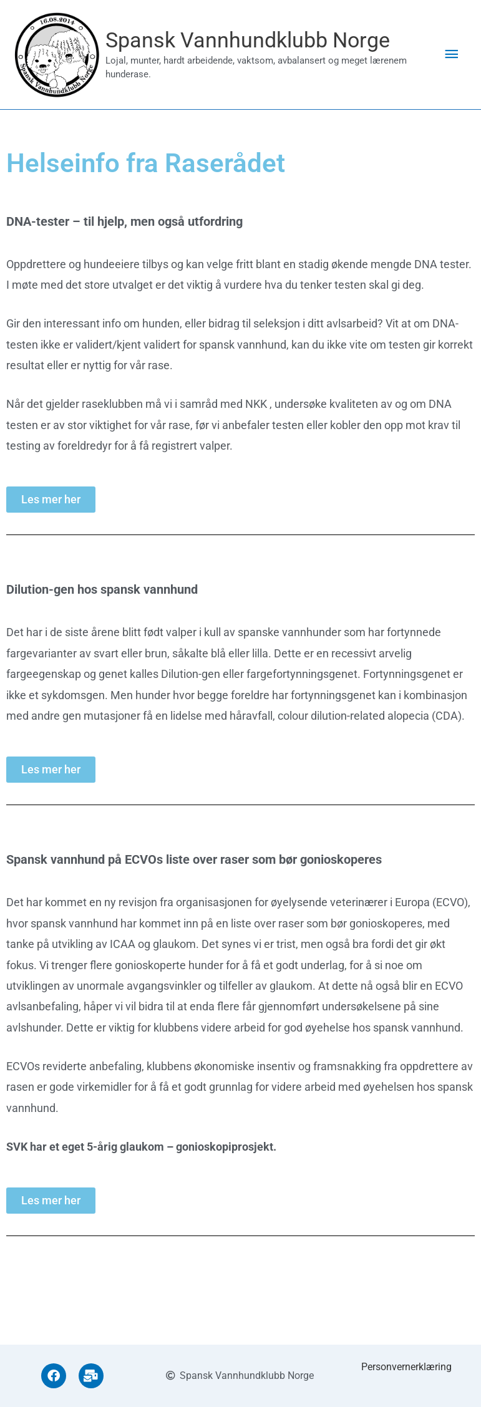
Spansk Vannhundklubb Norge (262, 43)
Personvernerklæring (406, 1367)
